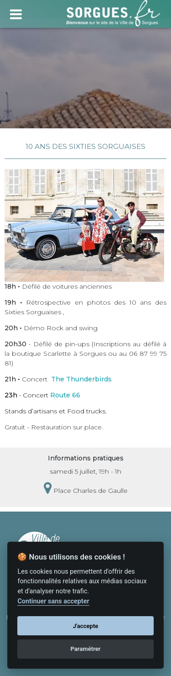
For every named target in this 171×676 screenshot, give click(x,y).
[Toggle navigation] (16, 13)
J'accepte (85, 626)
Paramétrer (85, 648)
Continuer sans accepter (53, 601)
